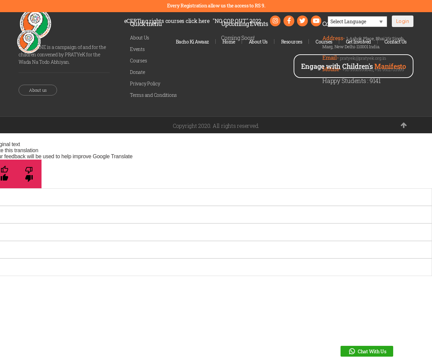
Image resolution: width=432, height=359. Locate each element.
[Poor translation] (29, 174)
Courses (324, 41)
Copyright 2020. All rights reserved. (216, 125)
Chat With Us (366, 351)
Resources (291, 41)
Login (402, 21)
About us (38, 90)
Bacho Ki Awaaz (192, 41)
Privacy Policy (145, 83)
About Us (258, 41)
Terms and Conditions (153, 95)
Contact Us (395, 41)
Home (228, 41)
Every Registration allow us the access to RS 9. (216, 5)
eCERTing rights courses (166, 21)
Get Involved (358, 41)
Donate (137, 72)
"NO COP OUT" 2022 (236, 21)
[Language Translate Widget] (357, 22)
